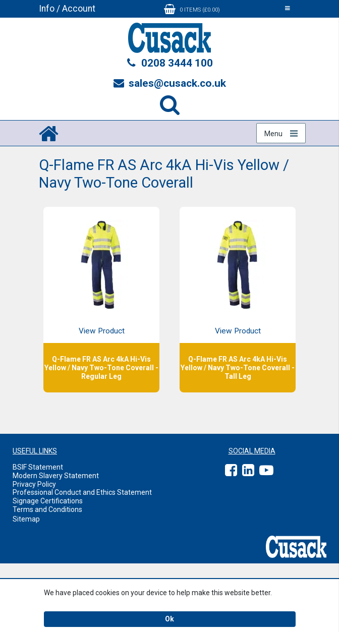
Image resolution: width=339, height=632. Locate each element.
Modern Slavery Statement (56, 476)
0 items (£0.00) (192, 9)
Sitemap (26, 519)
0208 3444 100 (169, 63)
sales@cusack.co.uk (170, 83)
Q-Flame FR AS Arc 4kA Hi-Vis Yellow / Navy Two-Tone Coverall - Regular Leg (101, 367)
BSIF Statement (38, 467)
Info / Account (67, 9)
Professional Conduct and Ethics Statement (82, 492)
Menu (273, 134)
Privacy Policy (34, 484)
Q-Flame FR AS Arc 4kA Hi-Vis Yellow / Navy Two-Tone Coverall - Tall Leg (238, 367)
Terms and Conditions (47, 509)
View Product (102, 330)
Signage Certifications (48, 501)
